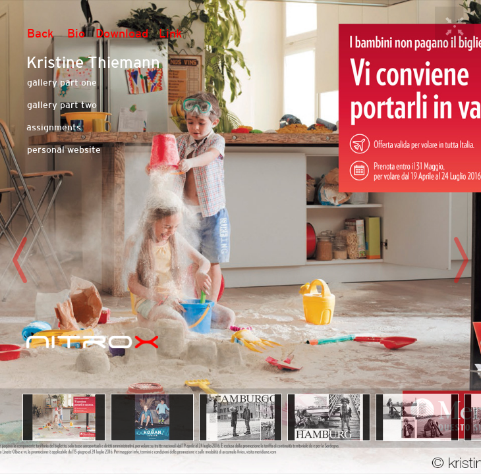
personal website (64, 149)
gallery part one (62, 82)
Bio (76, 33)
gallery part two (62, 104)
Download (122, 33)
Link (171, 33)
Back (40, 33)
